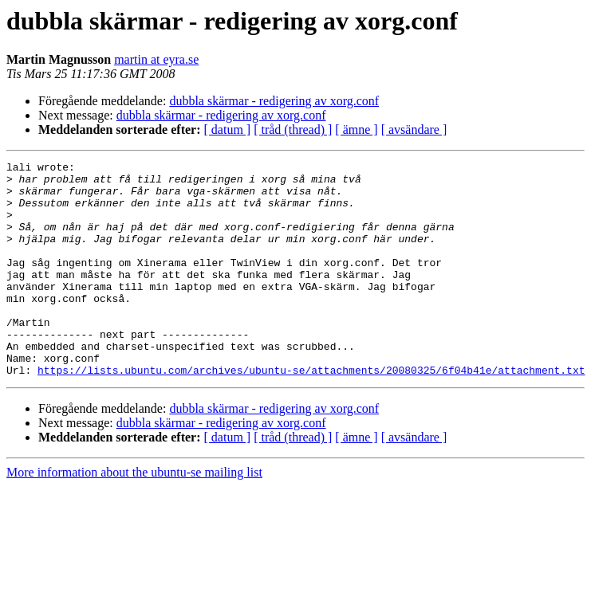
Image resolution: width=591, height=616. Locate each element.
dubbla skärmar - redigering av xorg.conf (274, 101)
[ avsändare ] (414, 129)
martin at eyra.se (156, 59)
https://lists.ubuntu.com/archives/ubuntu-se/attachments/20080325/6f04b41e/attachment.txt (311, 413)
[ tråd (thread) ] (293, 129)
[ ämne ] (356, 129)
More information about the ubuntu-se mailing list (134, 515)
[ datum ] (227, 129)
